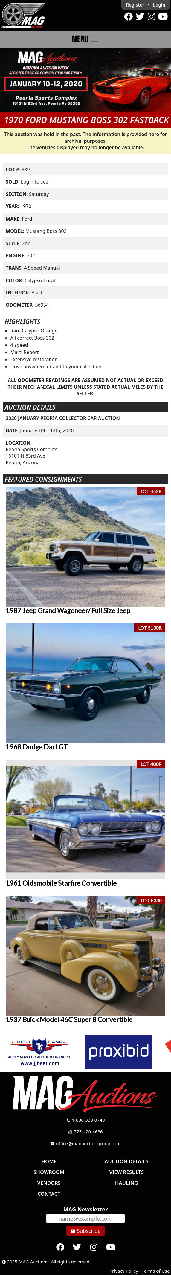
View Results (126, 1172)
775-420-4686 (85, 1131)
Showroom (48, 1172)
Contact (49, 1193)
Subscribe (86, 1231)
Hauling (126, 1182)
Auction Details (126, 1161)
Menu (86, 39)
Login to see (34, 181)
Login (159, 5)
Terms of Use (156, 1271)
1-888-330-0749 (85, 1120)
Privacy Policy (123, 1271)
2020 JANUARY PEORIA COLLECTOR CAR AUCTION (63, 418)
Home (49, 1161)
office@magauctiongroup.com (85, 1143)
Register (135, 5)
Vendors (49, 1182)
